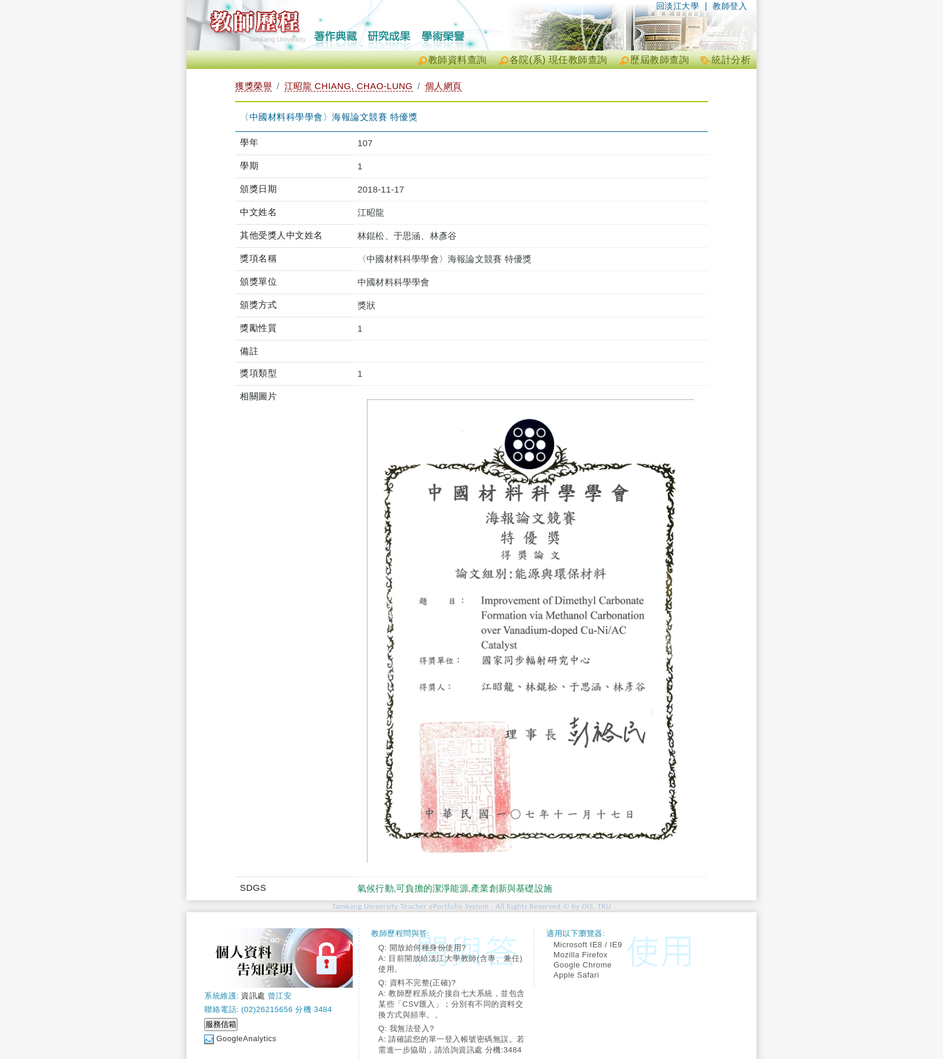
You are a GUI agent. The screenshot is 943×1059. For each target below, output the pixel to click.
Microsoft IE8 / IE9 (587, 944)
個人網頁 (443, 86)
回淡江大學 (678, 6)
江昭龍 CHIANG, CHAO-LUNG (348, 86)
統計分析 (731, 60)
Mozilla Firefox (580, 954)
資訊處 (253, 995)
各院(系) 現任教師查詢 (558, 60)
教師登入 (730, 6)
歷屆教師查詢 (659, 60)
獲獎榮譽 (253, 86)
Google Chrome (582, 964)
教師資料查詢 (457, 60)
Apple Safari (576, 974)
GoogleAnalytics (246, 1038)
